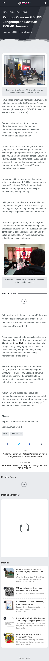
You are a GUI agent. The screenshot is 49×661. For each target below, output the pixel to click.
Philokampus (17, 434)
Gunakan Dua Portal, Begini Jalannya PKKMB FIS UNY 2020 (24, 467)
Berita (6, 434)
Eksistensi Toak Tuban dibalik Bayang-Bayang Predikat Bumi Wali (29, 571)
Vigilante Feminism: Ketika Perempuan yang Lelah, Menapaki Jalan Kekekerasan (24, 455)
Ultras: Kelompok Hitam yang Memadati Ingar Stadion (29, 589)
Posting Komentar (25, 32)
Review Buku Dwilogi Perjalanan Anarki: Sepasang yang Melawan (30, 619)
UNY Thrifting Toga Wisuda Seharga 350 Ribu (28, 635)
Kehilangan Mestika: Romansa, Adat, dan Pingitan (30, 602)
